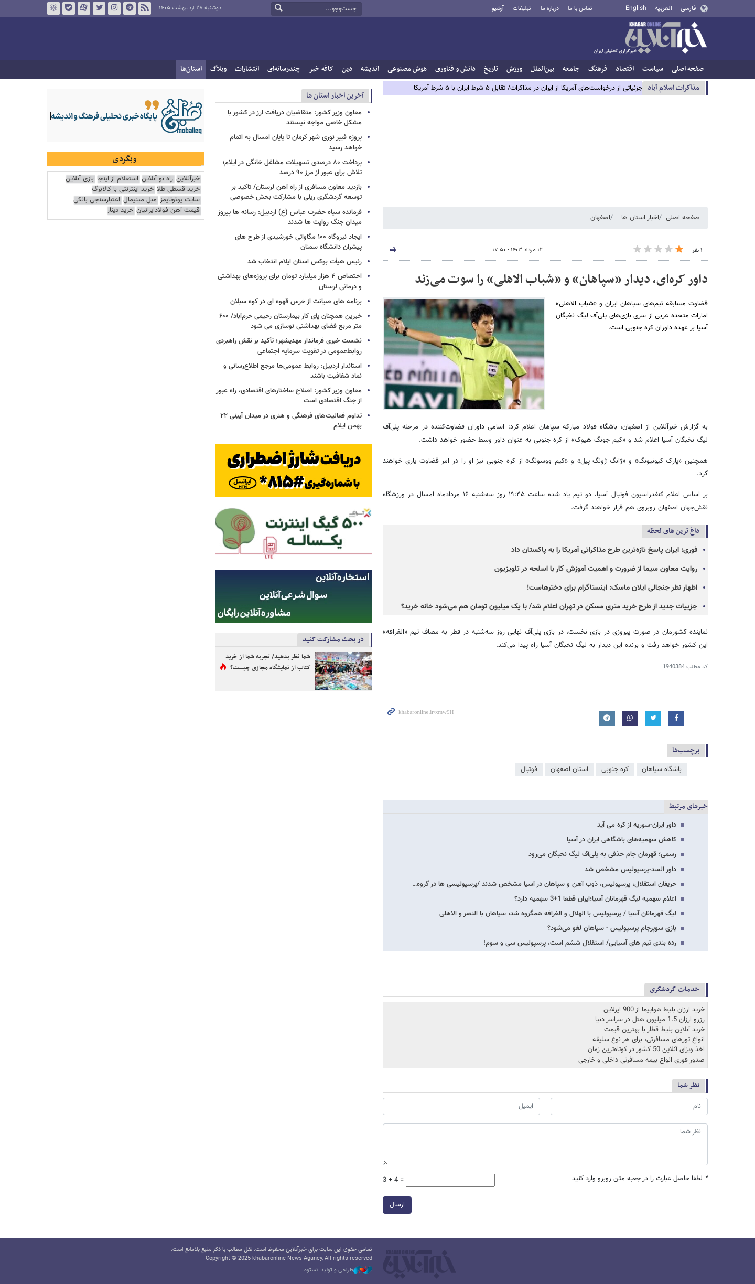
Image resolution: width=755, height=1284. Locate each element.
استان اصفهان (569, 769)
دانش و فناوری (455, 69)
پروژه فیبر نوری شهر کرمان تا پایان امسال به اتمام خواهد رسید (296, 142)
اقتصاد (625, 69)
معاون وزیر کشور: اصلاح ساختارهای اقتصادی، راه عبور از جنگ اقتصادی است (289, 396)
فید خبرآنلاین (144, 8)
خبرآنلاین (650, 39)
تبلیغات (522, 8)
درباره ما (550, 8)
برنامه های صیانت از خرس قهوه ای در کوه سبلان (296, 301)
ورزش (514, 69)
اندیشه (370, 69)
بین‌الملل (542, 69)
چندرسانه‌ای (283, 69)
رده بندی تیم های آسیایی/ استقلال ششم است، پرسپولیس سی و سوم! (579, 943)
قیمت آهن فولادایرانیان (168, 211)
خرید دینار (120, 211)
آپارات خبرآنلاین (84, 8)
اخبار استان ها (640, 217)
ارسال (397, 1205)
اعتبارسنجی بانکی (96, 200)
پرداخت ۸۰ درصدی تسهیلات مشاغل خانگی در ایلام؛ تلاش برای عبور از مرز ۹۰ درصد (292, 167)
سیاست (652, 69)
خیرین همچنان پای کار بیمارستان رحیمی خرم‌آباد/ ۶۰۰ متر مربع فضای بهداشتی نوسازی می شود (290, 321)
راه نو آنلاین (157, 179)
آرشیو (498, 8)
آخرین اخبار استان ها (335, 96)
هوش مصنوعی (407, 69)
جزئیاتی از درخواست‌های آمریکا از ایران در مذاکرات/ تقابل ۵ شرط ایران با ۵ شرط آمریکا (528, 88)
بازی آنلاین (80, 179)
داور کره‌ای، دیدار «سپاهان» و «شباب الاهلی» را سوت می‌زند (561, 279)
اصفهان (600, 217)
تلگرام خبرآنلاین (129, 8)
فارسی (688, 8)
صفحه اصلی (688, 69)
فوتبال (529, 769)
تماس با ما (580, 8)
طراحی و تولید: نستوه (338, 1270)
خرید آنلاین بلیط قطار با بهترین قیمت (654, 1029)
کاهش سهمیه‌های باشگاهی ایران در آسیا (621, 839)
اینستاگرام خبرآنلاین (114, 8)
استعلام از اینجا (117, 179)
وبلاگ (218, 69)
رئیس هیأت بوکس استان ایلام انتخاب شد (304, 261)
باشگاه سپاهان (662, 769)
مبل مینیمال (140, 200)
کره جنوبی (615, 769)
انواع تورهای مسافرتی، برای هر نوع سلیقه (648, 1039)
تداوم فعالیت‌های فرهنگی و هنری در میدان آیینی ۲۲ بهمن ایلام (291, 421)
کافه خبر (321, 69)
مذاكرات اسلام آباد (673, 88)
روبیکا (53, 8)
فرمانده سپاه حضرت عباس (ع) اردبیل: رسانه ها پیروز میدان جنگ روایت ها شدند (290, 217)
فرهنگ (597, 69)
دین (347, 69)
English (635, 8)
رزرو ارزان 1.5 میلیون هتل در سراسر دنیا (650, 1019)
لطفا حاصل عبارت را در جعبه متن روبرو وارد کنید (640, 1179)
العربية (663, 8)
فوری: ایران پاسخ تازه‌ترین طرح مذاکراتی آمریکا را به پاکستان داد (604, 550)
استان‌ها (191, 69)
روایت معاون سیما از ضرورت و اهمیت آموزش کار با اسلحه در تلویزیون (595, 569)
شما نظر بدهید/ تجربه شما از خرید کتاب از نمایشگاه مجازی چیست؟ (267, 662)
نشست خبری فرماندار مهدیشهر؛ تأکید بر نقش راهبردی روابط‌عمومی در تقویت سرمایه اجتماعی (289, 346)
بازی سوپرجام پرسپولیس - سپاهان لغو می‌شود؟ (611, 928)
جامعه (571, 69)
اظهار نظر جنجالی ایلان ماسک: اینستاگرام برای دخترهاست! (612, 588)
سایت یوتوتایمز (180, 200)
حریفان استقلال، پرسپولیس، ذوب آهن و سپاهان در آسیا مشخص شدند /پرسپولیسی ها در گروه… (544, 884)
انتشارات (247, 69)
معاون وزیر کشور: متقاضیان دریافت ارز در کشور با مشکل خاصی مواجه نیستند (295, 118)
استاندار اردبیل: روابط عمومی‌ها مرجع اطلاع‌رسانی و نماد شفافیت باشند (292, 371)
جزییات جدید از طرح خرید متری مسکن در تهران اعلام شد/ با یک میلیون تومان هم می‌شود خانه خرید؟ (549, 607)
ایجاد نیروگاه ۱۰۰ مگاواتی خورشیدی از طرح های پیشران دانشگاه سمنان (298, 242)
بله (68, 8)
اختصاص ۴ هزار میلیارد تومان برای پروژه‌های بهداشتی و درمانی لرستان (290, 281)
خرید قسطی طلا (178, 190)
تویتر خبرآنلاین (99, 8)
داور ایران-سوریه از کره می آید (636, 825)
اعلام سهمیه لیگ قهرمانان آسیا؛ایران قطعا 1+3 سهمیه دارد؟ (595, 899)
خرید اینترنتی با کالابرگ (123, 190)
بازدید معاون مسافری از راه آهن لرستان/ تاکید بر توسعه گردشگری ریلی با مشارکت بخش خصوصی (296, 192)
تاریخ (491, 69)
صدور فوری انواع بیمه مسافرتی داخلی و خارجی (641, 1060)
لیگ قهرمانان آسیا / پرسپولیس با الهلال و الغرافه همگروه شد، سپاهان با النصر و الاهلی (557, 913)
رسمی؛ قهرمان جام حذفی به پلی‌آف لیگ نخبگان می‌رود (602, 854)
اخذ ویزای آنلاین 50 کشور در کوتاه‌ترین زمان (646, 1049)
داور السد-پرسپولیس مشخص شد (630, 869)
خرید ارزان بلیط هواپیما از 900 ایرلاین (654, 1009)
